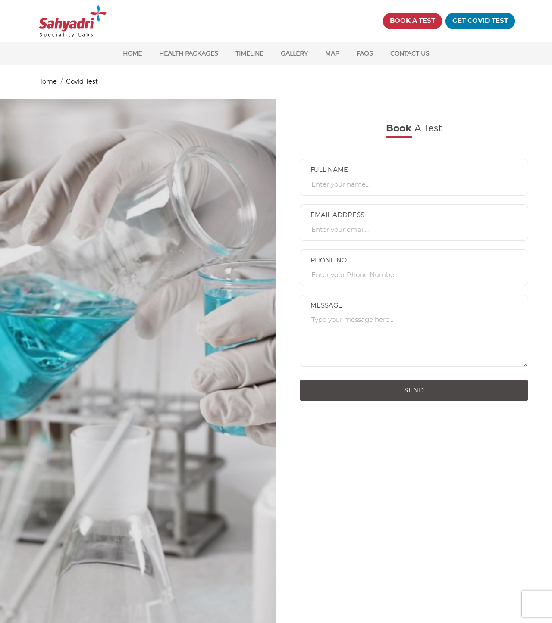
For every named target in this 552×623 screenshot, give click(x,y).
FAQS (364, 53)
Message (326, 305)
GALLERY (294, 53)
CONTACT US (410, 53)
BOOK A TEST (412, 21)
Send (414, 390)
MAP (332, 53)
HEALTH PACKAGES (188, 53)
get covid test (480, 21)
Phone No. (329, 260)
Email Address (337, 215)
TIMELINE (249, 53)
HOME (132, 53)
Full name (329, 170)
